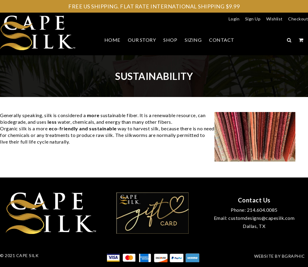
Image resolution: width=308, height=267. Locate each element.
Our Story (142, 40)
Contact (221, 40)
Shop (170, 40)
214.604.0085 (262, 210)
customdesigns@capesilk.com (261, 218)
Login (234, 18)
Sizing (193, 40)
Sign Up (253, 18)
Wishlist (274, 18)
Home (112, 40)
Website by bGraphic (279, 256)
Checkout (298, 18)
